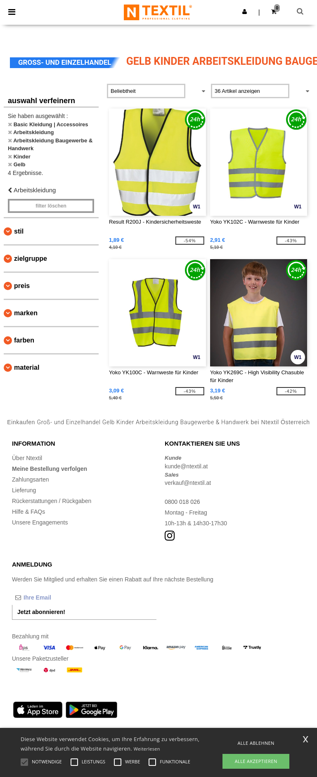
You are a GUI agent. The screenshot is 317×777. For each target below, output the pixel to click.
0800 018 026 (182, 501)
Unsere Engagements (40, 522)
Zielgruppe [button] (30, 258)
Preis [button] (22, 285)
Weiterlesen (147, 749)
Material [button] (26, 367)
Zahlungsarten (30, 479)
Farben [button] (24, 340)
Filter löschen (50, 206)
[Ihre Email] (55, 597)
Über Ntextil (27, 458)
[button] (244, 11)
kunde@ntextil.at (186, 466)
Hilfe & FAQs (28, 511)
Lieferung (24, 490)
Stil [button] (19, 231)
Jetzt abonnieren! (41, 612)
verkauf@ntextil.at (188, 482)
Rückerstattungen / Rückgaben (51, 501)
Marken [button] (26, 312)
